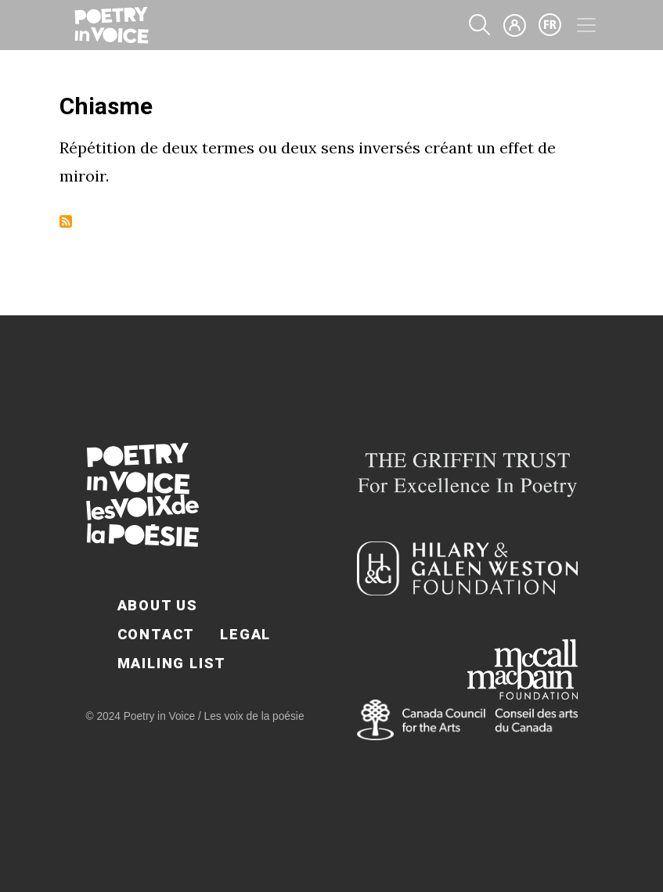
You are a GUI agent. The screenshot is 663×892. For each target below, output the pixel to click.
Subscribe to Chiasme (65, 221)
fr (550, 25)
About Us (157, 605)
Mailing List (172, 663)
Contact (156, 634)
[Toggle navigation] (586, 25)
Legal (245, 634)
